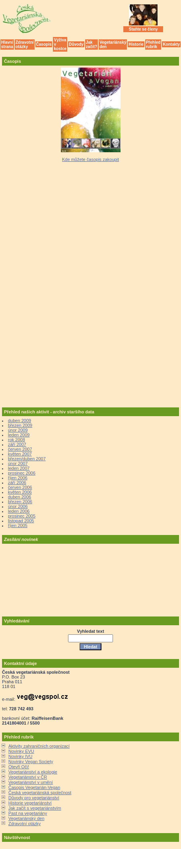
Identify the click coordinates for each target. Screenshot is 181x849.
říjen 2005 (17, 525)
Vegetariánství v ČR (27, 777)
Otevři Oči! (18, 766)
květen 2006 (20, 492)
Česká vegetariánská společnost (39, 792)
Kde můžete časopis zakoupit (90, 159)
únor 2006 (18, 506)
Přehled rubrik (153, 44)
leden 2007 (18, 468)
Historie (135, 44)
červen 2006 (20, 487)
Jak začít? (91, 44)
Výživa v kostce (60, 44)
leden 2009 (18, 434)
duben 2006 (19, 496)
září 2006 (17, 482)
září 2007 (17, 444)
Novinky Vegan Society (30, 761)
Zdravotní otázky (25, 44)
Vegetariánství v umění (30, 782)
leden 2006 (18, 511)
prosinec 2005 (21, 516)
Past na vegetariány (27, 813)
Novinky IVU (20, 756)
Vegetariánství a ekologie (32, 772)
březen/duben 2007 (27, 458)
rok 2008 (16, 439)
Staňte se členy (143, 29)
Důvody (76, 44)
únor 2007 (18, 463)
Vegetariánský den (112, 44)
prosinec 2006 (21, 473)
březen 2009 (20, 425)
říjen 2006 (17, 477)
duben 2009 (19, 420)
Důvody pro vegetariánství (33, 797)
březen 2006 (20, 501)
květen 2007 (20, 454)
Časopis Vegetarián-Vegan (34, 787)
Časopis (44, 44)
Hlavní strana (7, 44)
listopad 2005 (21, 520)
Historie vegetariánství (30, 803)
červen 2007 (20, 449)
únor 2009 (18, 430)
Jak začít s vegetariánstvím (34, 808)
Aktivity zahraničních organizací (39, 746)
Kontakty (171, 44)
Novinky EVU (21, 751)
